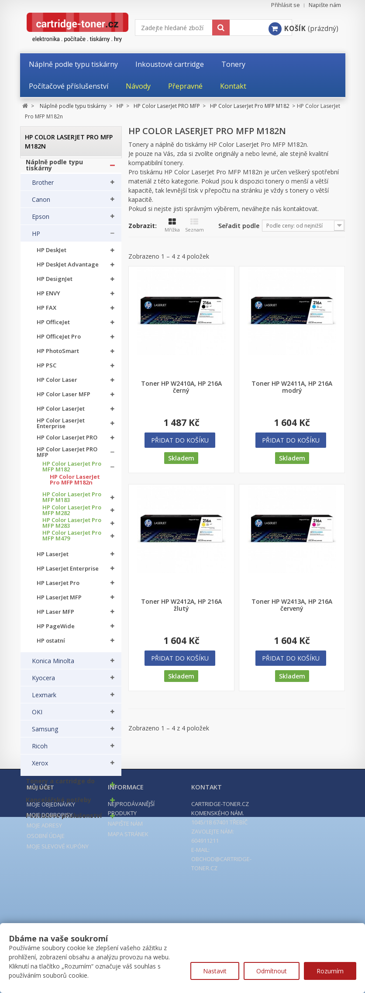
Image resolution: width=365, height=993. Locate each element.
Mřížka (172, 225)
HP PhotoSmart (58, 355)
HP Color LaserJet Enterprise (61, 427)
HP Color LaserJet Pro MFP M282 (71, 514)
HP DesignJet (54, 283)
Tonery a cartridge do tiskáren (60, 788)
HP (36, 238)
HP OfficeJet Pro (59, 341)
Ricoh (40, 750)
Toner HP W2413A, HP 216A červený (291, 605)
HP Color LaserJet (61, 413)
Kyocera (43, 682)
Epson (40, 221)
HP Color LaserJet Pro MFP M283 (71, 527)
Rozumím (330, 971)
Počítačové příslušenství (64, 820)
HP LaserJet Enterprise (68, 572)
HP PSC (46, 370)
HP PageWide (56, 630)
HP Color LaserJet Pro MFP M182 (71, 470)
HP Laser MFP (55, 616)
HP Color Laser (57, 384)
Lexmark (44, 699)
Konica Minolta (53, 665)
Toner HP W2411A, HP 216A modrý (291, 387)
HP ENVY (48, 298)
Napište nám (325, 5)
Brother (43, 186)
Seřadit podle (238, 225)
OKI (37, 716)
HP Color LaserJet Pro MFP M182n (75, 483)
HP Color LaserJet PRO (67, 442)
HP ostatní (51, 644)
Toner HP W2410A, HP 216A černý (181, 387)
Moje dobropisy (49, 922)
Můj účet (40, 894)
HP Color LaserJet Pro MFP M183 (71, 501)
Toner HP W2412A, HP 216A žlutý (181, 605)
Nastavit (215, 971)
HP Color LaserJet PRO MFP (67, 456)
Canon (41, 204)
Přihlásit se (285, 5)
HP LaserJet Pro (58, 587)
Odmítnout (271, 971)
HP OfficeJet (53, 326)
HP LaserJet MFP (59, 601)
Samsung (45, 733)
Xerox (40, 768)
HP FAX (46, 312)
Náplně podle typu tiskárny (54, 169)
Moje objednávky (51, 911)
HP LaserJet (53, 558)
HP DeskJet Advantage (68, 269)
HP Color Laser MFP (63, 398)
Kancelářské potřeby (58, 804)
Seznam (194, 225)
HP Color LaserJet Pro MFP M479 (71, 539)
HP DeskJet (51, 254)
